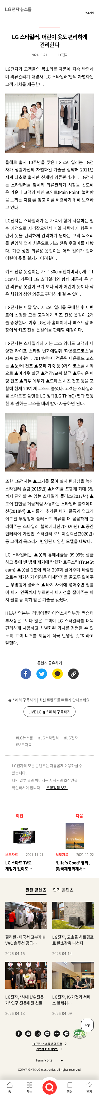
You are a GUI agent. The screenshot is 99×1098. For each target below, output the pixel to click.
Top (87, 1025)
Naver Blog (47, 1033)
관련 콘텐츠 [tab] (36, 889)
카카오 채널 (66, 1033)
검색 (50, 1087)
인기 (89, 1091)
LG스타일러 (49, 737)
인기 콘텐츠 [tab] (63, 890)
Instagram (38, 1033)
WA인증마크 (80, 1034)
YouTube (28, 1033)
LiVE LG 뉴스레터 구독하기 (49, 711)
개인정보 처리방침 (47, 1049)
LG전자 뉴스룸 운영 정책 (47, 1044)
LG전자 (72, 737)
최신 (70, 1091)
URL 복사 (73, 674)
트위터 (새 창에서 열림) (41, 674)
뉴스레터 (89, 12)
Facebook (19, 1033)
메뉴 (29, 1091)
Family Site (48, 1060)
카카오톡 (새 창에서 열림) (57, 674)
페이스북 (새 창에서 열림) (26, 674)
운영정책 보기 (57, 787)
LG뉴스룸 (25, 737)
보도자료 (25, 744)
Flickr (57, 1033)
